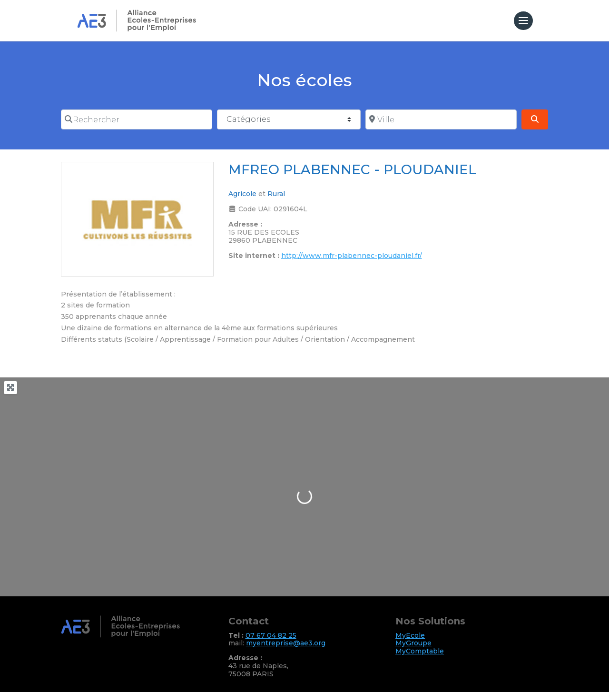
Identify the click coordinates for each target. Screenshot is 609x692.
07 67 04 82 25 (271, 635)
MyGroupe (413, 643)
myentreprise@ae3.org (285, 643)
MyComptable (419, 651)
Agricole (242, 193)
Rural (276, 193)
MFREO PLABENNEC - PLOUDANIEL (352, 169)
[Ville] (441, 119)
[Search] (534, 119)
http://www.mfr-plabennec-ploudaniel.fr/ (351, 255)
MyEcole (410, 635)
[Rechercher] (136, 119)
